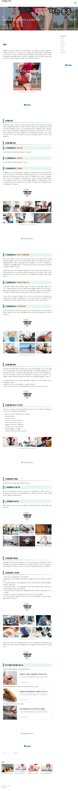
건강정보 (62, 38)
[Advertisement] (27, 238)
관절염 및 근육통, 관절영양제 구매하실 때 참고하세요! (16, 669)
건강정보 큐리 (6, 1)
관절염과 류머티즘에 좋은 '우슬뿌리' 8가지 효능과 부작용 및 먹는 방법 (20, 686)
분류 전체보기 (63, 36)
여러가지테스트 (63, 52)
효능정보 (62, 41)
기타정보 (62, 50)
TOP (75, 786)
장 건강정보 (63, 43)
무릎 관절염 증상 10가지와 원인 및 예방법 (13, 703)
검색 (72, 3)
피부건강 (62, 45)
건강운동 (62, 47)
